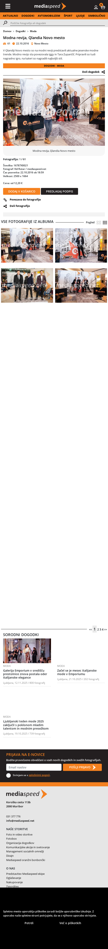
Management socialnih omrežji (25, 851)
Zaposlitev (12, 886)
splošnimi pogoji (39, 775)
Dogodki (20, 31)
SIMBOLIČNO (96, 15)
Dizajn (10, 855)
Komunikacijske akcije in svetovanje (28, 847)
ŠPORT (68, 15)
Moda (33, 31)
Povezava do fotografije (25, 199)
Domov (7, 31)
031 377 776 (13, 816)
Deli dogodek (91, 72)
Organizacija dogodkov (20, 843)
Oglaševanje (13, 878)
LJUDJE (80, 15)
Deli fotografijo (20, 206)
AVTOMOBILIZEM (49, 15)
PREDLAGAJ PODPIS (59, 191)
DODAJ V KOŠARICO (21, 191)
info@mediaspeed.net (20, 821)
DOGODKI (27, 15)
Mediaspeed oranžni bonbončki (25, 860)
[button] (103, 7)
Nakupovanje (14, 882)
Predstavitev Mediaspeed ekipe (25, 874)
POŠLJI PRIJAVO (82, 767)
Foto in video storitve (19, 834)
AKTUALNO (10, 15)
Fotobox (11, 838)
